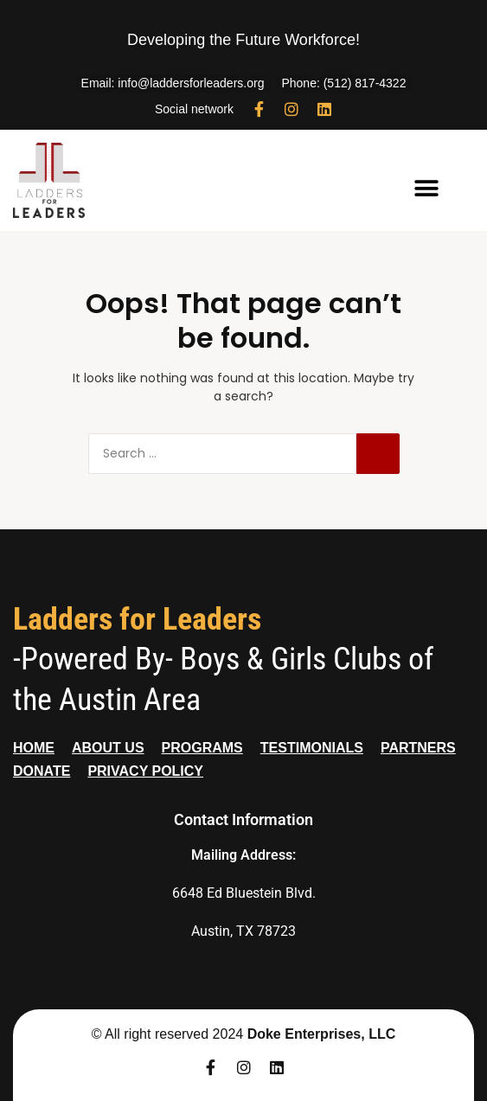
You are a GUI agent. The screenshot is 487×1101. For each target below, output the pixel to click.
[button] (426, 189)
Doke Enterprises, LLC (321, 1034)
